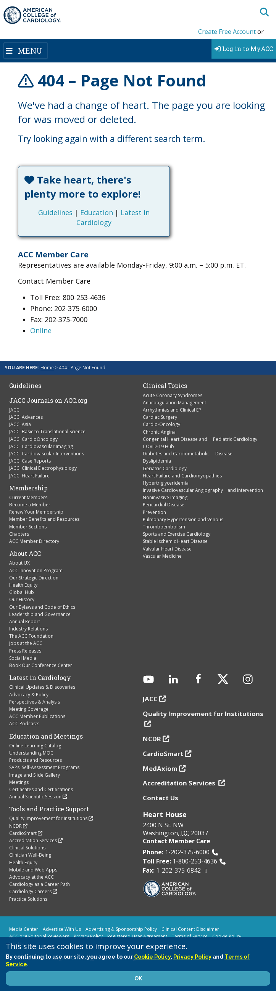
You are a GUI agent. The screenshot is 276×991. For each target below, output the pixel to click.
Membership (28, 488)
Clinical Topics (165, 385)
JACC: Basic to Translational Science (47, 431)
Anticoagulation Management (174, 402)
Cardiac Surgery (160, 417)
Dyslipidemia (157, 461)
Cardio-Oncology (161, 424)
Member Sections (28, 526)
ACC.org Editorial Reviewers (39, 936)
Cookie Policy (226, 936)
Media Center (23, 929)
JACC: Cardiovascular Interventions (46, 453)
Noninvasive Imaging (165, 497)
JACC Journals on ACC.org (48, 400)
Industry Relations (28, 629)
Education (96, 212)
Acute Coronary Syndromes (172, 395)
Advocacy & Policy (28, 694)
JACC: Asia (20, 424)
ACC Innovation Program (36, 570)
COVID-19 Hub (158, 446)
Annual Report (24, 621)
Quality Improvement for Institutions (48, 818)
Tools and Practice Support (49, 809)
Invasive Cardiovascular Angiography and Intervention (203, 490)
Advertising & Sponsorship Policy (121, 929)
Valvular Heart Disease (167, 549)
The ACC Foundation (31, 636)
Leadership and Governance (40, 614)
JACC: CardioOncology (33, 439)
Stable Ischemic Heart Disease (175, 541)
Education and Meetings (46, 736)
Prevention (154, 512)
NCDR (15, 826)
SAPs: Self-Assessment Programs (44, 767)
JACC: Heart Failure (29, 475)
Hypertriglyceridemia (166, 483)
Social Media (22, 658)
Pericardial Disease (163, 504)
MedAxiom (160, 768)
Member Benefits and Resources (44, 519)
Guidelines (55, 212)
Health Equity (23, 585)
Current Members (28, 497)
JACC (14, 410)
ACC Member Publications (37, 716)
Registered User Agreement (137, 936)
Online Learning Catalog (35, 745)
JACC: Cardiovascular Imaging (41, 446)
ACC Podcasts (24, 723)
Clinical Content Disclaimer (190, 929)
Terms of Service (190, 936)
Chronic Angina (159, 432)
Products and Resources (35, 760)
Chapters (19, 534)
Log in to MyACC (244, 49)
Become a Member (29, 504)
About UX (19, 563)
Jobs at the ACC (25, 643)
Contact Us (160, 797)
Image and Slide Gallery (34, 775)
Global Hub (21, 592)
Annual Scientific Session (35, 796)
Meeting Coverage (28, 709)
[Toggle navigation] (25, 50)
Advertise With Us (62, 929)
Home (47, 367)
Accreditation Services (33, 840)
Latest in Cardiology (40, 677)
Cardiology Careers (30, 891)
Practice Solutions (28, 899)
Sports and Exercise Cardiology (176, 534)
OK (138, 978)
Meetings (19, 782)
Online (41, 330)
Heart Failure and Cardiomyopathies (182, 475)
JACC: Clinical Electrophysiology (43, 468)
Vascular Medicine (162, 556)
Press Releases (25, 651)
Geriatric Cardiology (165, 468)
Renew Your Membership (36, 512)
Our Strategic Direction (33, 577)
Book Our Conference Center (40, 665)
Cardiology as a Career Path (39, 884)
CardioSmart (23, 833)
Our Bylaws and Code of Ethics (42, 607)
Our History (21, 599)
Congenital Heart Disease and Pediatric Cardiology (200, 439)
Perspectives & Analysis (34, 702)
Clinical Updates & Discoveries (42, 687)
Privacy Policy (88, 936)
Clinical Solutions (27, 847)
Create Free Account (227, 31)
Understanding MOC (31, 753)
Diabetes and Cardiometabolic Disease (187, 453)
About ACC (25, 553)
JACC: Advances (26, 417)
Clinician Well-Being (30, 855)
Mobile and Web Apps (33, 870)
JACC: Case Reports (30, 461)
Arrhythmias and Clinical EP (172, 410)
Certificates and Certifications (41, 789)
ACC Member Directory (34, 541)
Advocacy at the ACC (31, 877)
